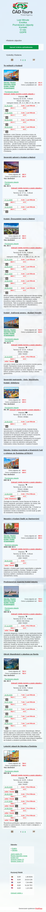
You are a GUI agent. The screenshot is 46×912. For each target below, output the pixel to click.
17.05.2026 (8, 113)
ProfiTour (38, 908)
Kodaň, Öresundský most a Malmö (19, 219)
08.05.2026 (8, 561)
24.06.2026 (8, 695)
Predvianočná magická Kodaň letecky (21, 582)
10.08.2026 (8, 281)
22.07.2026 (8, 709)
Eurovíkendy (9, 341)
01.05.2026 (8, 106)
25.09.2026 (8, 288)
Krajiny (14, 848)
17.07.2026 (8, 801)
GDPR (23, 32)
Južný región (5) (16, 854)
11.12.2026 (8, 207)
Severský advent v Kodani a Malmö (19, 157)
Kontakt (23, 27)
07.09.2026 (8, 815)
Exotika (23, 22)
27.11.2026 (8, 200)
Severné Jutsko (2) (17, 859)
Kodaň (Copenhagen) (9, 87)
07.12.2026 (8, 626)
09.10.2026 (8, 127)
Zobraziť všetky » (17, 893)
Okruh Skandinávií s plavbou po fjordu (21, 654)
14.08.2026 (8, 808)
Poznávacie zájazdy (23, 25)
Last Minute (23, 20)
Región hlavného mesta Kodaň (10, 84)
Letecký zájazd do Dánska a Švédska (20, 746)
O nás (23, 30)
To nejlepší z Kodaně (13, 65)
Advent (7, 184)
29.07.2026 (8, 716)
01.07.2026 (8, 702)
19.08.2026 (8, 422)
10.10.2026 (8, 357)
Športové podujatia (11, 545)
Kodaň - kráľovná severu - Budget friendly (23, 313)
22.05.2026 (8, 267)
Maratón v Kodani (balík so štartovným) (21, 519)
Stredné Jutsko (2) (17, 861)
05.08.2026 (8, 723)
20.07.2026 (8, 274)
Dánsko (6, 83)
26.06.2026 (8, 794)
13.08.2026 (8, 494)
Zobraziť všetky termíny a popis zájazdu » (19, 94)
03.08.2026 (8, 120)
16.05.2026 (8, 787)
